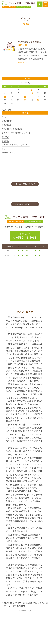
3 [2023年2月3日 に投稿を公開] (31, 89)
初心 (3, 148)
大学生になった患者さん (29, 41)
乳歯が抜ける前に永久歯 (12, 129)
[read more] (22, 62)
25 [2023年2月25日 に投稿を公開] (38, 100)
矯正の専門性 (7, 121)
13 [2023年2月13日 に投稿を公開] (5, 96)
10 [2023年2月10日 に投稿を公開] (32, 93)
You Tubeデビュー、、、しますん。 (16, 144)
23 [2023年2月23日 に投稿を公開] (25, 100)
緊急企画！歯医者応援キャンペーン (16, 133)
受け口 (4, 117)
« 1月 (4, 109)
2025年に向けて (8, 152)
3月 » (10, 109)
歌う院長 (5, 140)
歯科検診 (5, 136)
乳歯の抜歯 (6, 125)
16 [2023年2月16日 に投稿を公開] (25, 96)
